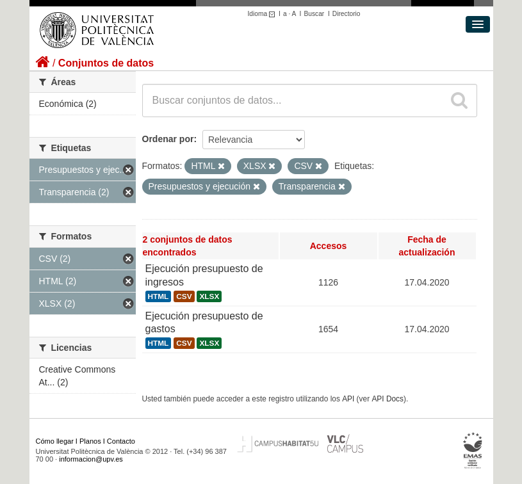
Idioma (263, 13)
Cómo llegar (55, 441)
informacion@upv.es (91, 459)
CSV (184, 296)
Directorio (346, 13)
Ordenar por (168, 139)
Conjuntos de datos (106, 63)
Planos (90, 441)
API (348, 398)
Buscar (314, 13)
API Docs (387, 398)
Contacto (121, 441)
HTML (158, 296)
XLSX (209, 296)
